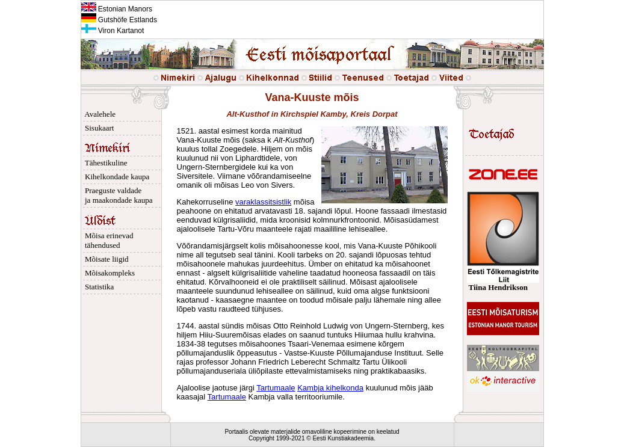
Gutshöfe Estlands (119, 20)
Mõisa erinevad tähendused (107, 240)
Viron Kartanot (112, 30)
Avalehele (98, 114)
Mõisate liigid (105, 259)
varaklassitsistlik (263, 201)
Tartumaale (275, 387)
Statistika (97, 286)
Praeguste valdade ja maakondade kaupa (117, 195)
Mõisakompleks (108, 272)
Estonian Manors (116, 9)
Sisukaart (97, 127)
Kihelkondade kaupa (115, 176)
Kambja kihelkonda (330, 387)
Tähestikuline (104, 162)
